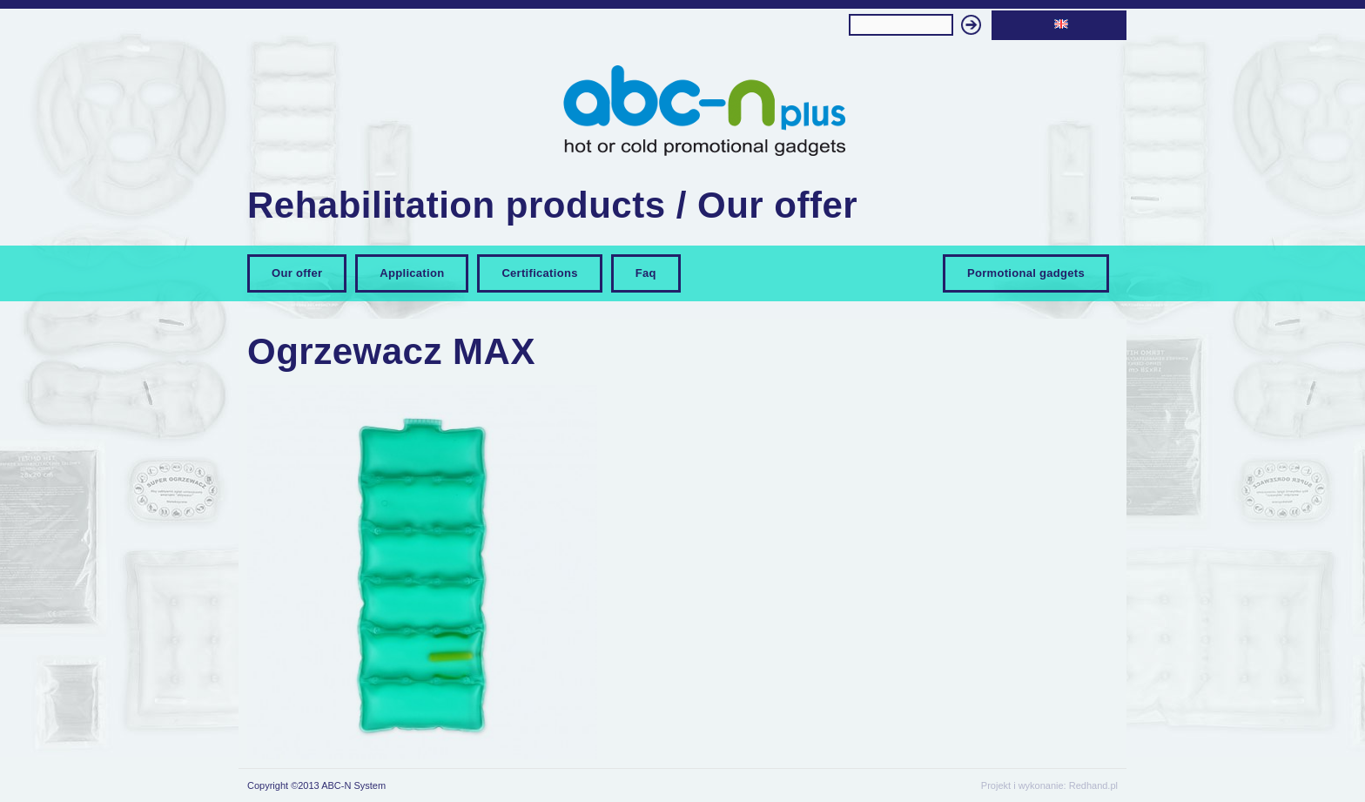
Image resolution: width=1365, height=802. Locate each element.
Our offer (297, 273)
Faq (645, 273)
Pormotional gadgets (1026, 273)
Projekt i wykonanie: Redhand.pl (1049, 785)
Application (412, 273)
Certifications (539, 273)
